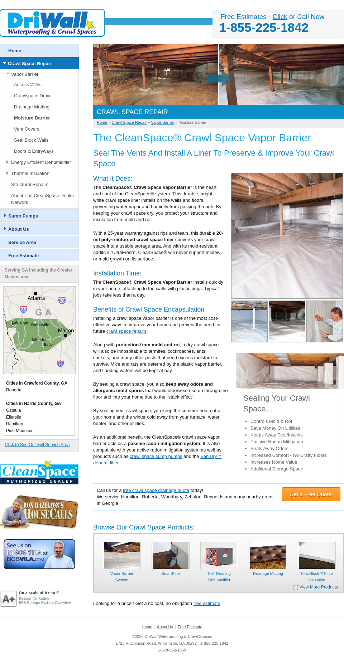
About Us (18, 229)
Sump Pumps (23, 216)
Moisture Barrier (32, 118)
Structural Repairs (29, 184)
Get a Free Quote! (311, 494)
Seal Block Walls (31, 140)
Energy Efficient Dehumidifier (41, 162)
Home (14, 50)
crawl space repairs (126, 331)
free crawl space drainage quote (156, 490)
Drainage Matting (31, 106)
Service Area (22, 242)
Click (280, 16)
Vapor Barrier (24, 74)
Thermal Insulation (30, 173)
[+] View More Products (315, 587)
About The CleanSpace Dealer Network (42, 199)
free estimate (207, 603)
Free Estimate (23, 255)
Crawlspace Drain (32, 95)
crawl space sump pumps (156, 456)
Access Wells (28, 84)
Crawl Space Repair (29, 63)
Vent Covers (26, 129)
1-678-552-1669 (172, 650)
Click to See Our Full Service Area (37, 444)
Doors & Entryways (34, 151)
